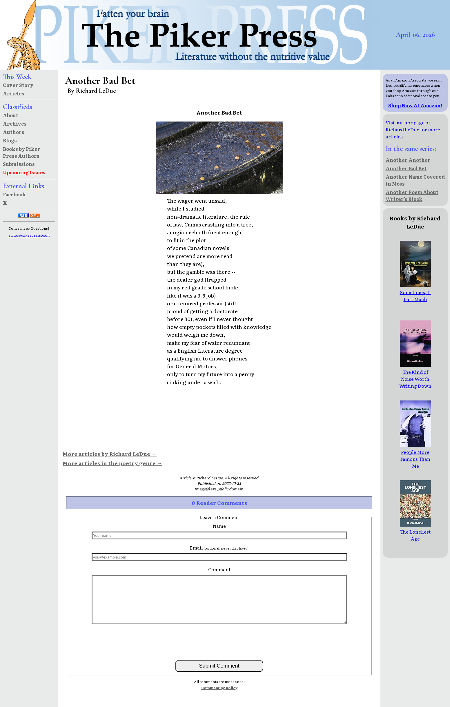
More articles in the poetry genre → (112, 463)
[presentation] (219, 641)
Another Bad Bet (406, 168)
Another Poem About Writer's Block (412, 195)
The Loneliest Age (415, 531)
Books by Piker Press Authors (21, 152)
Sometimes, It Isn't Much (415, 292)
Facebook (14, 194)
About (10, 115)
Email (219, 547)
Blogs (10, 140)
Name (219, 525)
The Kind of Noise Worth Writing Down (415, 375)
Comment (219, 569)
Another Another (408, 159)
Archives (15, 123)
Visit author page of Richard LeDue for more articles (413, 129)
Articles (13, 93)
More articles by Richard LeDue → (110, 453)
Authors (13, 131)
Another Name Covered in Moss (415, 180)
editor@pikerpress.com (29, 235)
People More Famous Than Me (415, 455)
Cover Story (18, 84)
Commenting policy (219, 687)
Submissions (19, 163)
